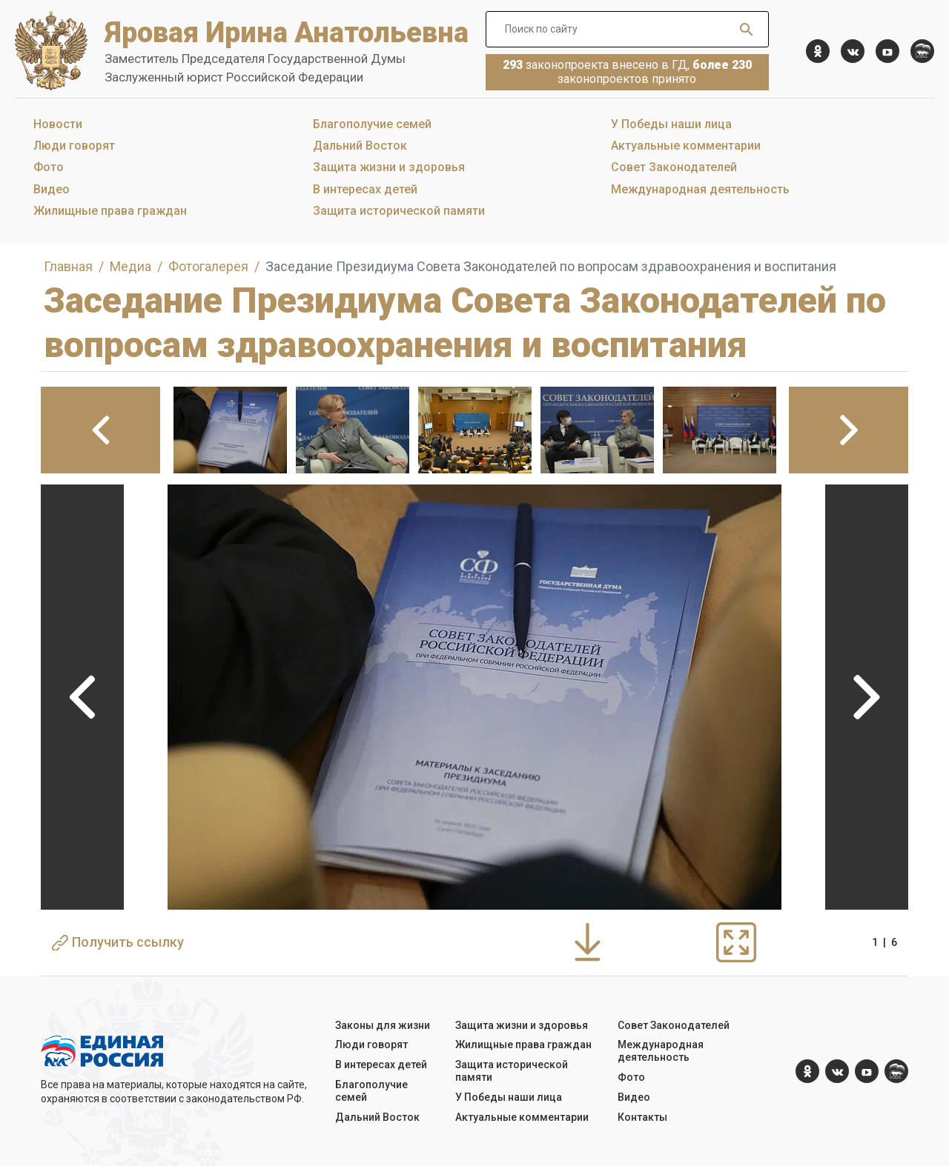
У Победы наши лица (671, 124)
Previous (82, 697)
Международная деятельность (700, 189)
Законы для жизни (382, 1025)
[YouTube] (887, 51)
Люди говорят (74, 146)
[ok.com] (818, 51)
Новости (57, 124)
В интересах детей (365, 189)
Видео (51, 189)
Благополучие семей (372, 124)
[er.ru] (922, 51)
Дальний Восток (360, 146)
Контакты (642, 1117)
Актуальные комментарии (686, 146)
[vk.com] (852, 51)
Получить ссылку (118, 942)
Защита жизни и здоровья (389, 167)
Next (866, 697)
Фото (48, 167)
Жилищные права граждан (110, 211)
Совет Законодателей (674, 167)
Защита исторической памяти (399, 211)
